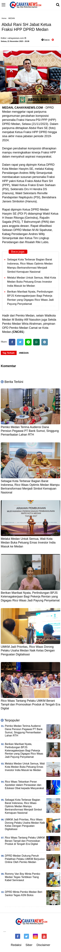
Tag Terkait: (8, 353)
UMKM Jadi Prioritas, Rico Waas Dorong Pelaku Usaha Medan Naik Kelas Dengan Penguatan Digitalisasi (28, 650)
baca (45, 39)
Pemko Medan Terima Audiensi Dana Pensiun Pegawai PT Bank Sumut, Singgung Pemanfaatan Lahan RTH (30, 430)
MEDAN (11, 18)
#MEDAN (23, 353)
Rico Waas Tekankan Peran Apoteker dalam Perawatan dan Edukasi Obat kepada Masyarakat (24, 785)
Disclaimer (43, 945)
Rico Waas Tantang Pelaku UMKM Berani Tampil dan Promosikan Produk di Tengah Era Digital (30, 704)
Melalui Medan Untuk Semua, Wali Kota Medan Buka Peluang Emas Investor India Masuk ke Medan (31, 281)
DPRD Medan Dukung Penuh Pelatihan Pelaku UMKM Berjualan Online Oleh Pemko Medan (25, 859)
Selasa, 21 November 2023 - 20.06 (15, 41)
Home (4, 18)
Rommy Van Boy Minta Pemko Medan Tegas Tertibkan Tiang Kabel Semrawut (22, 877)
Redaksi (16, 945)
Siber (29, 945)
